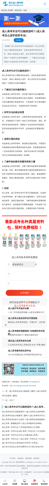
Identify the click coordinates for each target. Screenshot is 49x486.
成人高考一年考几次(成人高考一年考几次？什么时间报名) (24, 431)
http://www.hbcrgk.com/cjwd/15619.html (23, 386)
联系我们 (36, 458)
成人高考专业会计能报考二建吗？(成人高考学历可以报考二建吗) (24, 416)
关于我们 (12, 458)
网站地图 (28, 458)
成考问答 (18, 10)
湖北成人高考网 (7, 10)
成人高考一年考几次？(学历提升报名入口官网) (21, 427)
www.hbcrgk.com (34, 382)
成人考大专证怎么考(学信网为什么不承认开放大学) (22, 447)
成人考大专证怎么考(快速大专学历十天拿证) (20, 443)
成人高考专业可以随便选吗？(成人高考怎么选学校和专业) (24, 412)
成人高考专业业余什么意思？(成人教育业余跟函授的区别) (24, 419)
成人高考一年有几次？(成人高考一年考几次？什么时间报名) (24, 439)
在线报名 (20, 458)
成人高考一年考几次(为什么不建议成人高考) (20, 435)
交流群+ (19, 40)
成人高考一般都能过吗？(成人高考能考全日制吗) (22, 423)
